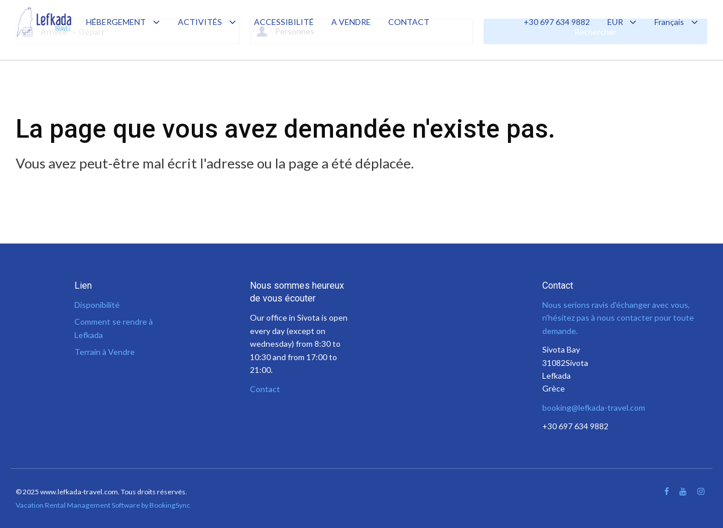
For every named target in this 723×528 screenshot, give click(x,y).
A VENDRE (351, 22)
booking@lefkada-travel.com (593, 407)
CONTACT (408, 22)
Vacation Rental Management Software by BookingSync (103, 505)
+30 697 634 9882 (557, 22)
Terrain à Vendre (104, 352)
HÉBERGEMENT (116, 22)
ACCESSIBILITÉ (284, 22)
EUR (622, 22)
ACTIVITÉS (200, 22)
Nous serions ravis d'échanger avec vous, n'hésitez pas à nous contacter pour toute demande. (618, 318)
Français (676, 22)
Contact (265, 389)
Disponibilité (97, 305)
